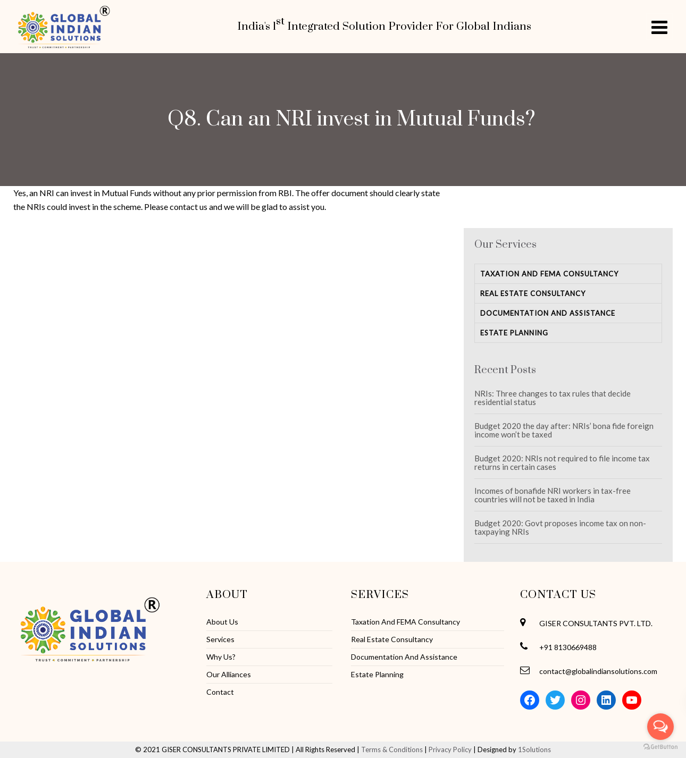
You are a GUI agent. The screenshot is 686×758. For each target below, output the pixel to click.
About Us (222, 622)
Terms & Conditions (392, 749)
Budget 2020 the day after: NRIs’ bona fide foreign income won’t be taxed (564, 430)
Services (220, 639)
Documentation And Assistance (547, 313)
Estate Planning (514, 333)
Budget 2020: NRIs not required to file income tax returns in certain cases (562, 462)
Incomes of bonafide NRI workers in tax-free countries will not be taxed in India (552, 494)
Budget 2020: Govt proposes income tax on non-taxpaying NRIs (560, 527)
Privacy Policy (450, 749)
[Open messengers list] (660, 726)
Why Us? (221, 657)
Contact (220, 692)
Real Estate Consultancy (532, 293)
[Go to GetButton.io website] (660, 747)
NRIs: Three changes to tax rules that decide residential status (552, 397)
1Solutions (534, 749)
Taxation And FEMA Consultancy (549, 273)
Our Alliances (228, 674)
